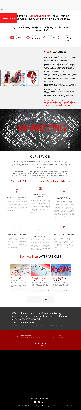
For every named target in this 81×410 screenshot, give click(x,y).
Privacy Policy (69, 405)
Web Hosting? (59, 279)
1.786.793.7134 (71, 337)
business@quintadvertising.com (22, 337)
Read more (26, 289)
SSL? (17, 278)
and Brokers (40, 279)
